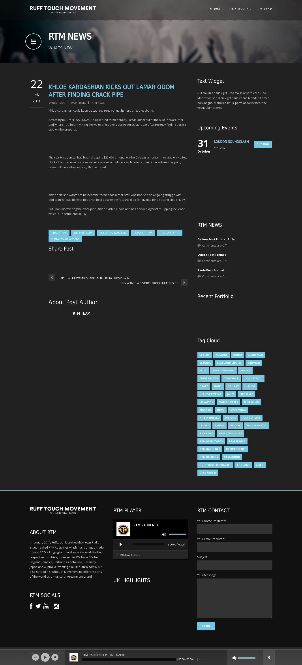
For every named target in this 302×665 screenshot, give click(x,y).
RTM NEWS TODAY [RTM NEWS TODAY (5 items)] (211, 441)
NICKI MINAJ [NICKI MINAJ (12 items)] (238, 409)
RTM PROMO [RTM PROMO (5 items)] (237, 441)
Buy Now (263, 144)
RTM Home (214, 9)
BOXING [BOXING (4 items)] (245, 370)
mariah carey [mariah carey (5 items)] (228, 401)
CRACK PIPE (59, 233)
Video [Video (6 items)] (259, 464)
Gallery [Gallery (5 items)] (233, 386)
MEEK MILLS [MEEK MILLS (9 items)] (251, 401)
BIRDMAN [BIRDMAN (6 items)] (254, 362)
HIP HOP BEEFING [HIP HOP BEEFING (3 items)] (210, 394)
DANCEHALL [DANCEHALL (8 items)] (231, 378)
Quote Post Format (211, 255)
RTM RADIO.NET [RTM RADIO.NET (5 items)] (210, 449)
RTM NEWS (98, 103)
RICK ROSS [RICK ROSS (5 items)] (206, 433)
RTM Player (264, 9)
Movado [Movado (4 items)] (205, 409)
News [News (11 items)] (220, 409)
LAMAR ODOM (143, 233)
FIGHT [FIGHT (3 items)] (218, 386)
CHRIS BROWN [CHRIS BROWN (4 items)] (209, 378)
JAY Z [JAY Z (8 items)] (230, 394)
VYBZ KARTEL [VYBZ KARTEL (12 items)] (208, 472)
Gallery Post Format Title (215, 239)
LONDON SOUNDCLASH (231, 142)
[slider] (148, 544)
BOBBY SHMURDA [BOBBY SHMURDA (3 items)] (223, 370)
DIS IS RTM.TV (83, 233)
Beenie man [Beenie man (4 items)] (255, 354)
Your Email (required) (234, 544)
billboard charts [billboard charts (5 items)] (229, 362)
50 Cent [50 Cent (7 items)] (205, 354)
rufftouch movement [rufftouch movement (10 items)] (215, 464)
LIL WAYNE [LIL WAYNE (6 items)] (206, 401)
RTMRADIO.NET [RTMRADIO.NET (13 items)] (236, 449)
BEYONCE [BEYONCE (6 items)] (205, 362)
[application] (150, 544)
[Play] (121, 544)
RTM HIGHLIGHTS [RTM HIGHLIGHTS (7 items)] (230, 433)
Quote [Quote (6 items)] (204, 425)
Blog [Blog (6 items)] (203, 370)
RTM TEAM (58, 103)
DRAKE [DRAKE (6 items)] (204, 386)
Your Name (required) (234, 526)
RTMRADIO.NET (170, 233)
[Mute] (164, 534)
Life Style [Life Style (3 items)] (246, 394)
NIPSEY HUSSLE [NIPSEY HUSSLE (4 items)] (209, 417)
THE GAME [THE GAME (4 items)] (243, 464)
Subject (234, 562)
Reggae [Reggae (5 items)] (235, 425)
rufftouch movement (65, 239)
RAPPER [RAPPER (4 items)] (219, 425)
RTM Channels (238, 9)
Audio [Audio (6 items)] (237, 354)
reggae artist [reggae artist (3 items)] (256, 425)
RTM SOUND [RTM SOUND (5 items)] (232, 457)
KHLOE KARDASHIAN (112, 233)
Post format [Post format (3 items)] (251, 417)
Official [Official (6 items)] (230, 417)
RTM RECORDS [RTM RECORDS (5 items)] (209, 457)
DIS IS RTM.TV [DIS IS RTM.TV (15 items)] (253, 378)
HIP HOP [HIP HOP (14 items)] (250, 386)
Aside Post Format (211, 270)
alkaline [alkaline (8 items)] (221, 354)
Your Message (234, 599)
